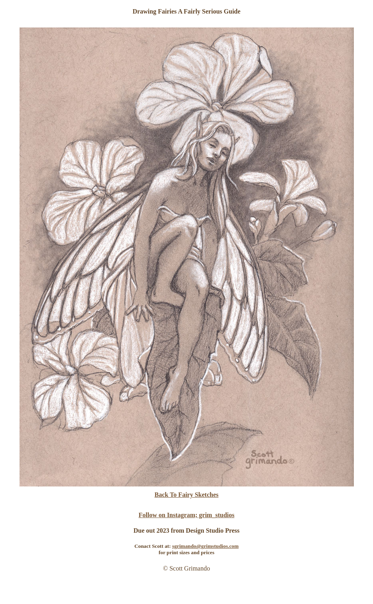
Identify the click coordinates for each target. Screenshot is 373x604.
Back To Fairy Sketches (186, 494)
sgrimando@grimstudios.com (205, 546)
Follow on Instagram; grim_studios (186, 515)
